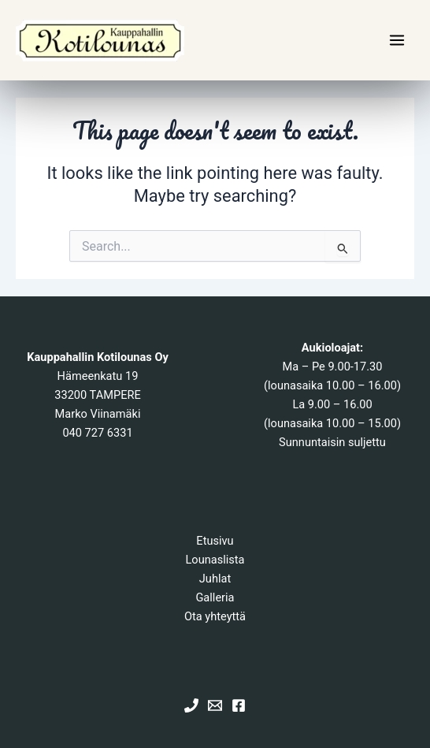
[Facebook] (239, 705)
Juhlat (215, 578)
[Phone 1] (191, 705)
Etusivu (214, 541)
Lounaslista (214, 560)
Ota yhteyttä (215, 616)
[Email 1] (215, 705)
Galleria (214, 597)
